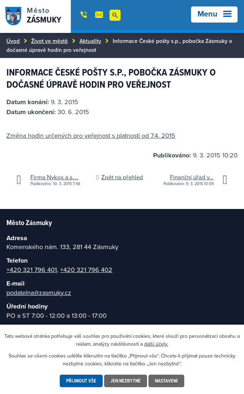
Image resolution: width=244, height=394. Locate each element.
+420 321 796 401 (31, 269)
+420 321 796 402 (86, 269)
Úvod (13, 41)
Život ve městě (49, 41)
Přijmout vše (81, 380)
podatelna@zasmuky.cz (38, 292)
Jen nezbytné (126, 380)
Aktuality (90, 41)
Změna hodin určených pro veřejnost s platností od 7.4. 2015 (90, 135)
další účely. (156, 343)
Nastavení (166, 380)
